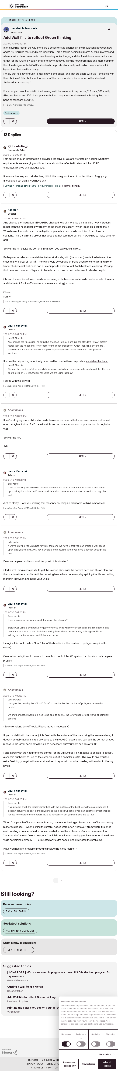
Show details (105, 1054)
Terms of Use (53, 1063)
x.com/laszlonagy (71, 185)
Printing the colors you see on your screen (34, 1007)
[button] (6, 121)
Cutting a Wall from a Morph (25, 986)
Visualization (13, 1011)
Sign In (113, 6)
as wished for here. (97, 361)
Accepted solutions (20, 930)
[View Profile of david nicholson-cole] (24, 28)
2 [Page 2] (61, 880)
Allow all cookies (107, 1064)
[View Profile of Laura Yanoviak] (17, 325)
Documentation (15, 991)
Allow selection (88, 1064)
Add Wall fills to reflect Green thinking (31, 997)
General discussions (17, 980)
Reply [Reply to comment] (83, 194)
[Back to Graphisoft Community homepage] (19, 5)
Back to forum (16, 911)
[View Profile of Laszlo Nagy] (20, 146)
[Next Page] (67, 880)
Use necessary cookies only (69, 1064)
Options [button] (113, 19)
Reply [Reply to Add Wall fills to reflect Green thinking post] (83, 121)
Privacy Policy (34, 1063)
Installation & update (17, 1001)
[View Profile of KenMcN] (13, 209)
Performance (11, 113)
